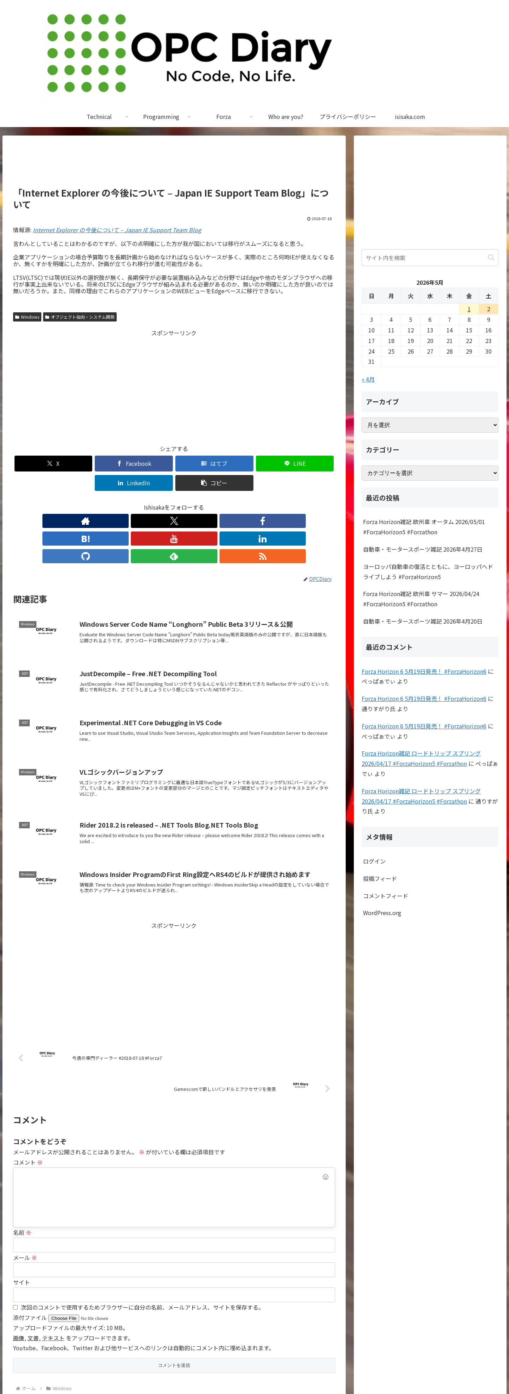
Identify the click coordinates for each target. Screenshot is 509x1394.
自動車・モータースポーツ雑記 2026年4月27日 (422, 549)
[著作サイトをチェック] (109, 501)
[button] (309, 463)
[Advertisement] (174, 164)
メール (25, 1202)
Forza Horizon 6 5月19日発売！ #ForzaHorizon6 (424, 671)
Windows (27, 317)
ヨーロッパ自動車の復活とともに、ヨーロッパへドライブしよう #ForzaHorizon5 (428, 571)
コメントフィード (385, 895)
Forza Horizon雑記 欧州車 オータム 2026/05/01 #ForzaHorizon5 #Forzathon (424, 526)
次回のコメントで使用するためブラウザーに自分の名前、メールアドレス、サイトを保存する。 (142, 1252)
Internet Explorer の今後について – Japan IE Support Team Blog (117, 230)
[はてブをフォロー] (158, 501)
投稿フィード (380, 878)
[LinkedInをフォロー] (190, 501)
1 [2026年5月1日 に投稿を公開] (469, 309)
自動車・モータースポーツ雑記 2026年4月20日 (422, 621)
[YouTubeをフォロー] (174, 501)
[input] (430, 257)
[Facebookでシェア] (93, 463)
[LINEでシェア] (201, 463)
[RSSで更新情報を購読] (239, 501)
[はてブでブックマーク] (147, 463)
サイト (21, 1227)
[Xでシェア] (39, 463)
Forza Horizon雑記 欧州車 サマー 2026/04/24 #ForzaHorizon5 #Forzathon (421, 598)
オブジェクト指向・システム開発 (80, 317)
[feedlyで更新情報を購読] (223, 501)
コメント (28, 1107)
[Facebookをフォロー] (141, 501)
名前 (22, 1177)
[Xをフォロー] (125, 501)
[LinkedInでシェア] (255, 463)
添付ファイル (30, 1262)
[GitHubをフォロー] (206, 501)
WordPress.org (382, 912)
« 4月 (368, 379)
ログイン (374, 861)
